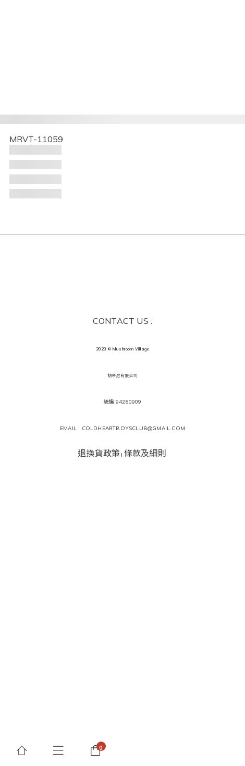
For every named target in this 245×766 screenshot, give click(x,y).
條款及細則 (145, 453)
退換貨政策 (99, 453)
